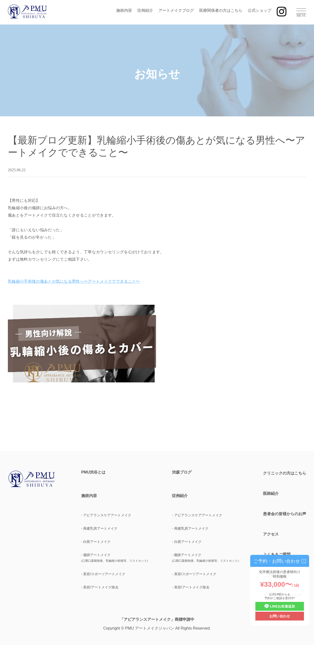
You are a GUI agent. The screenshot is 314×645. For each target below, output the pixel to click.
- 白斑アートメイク (96, 542)
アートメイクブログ (176, 10)
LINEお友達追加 (279, 606)
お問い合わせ (279, 616)
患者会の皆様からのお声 (284, 514)
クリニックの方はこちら (284, 473)
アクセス (271, 534)
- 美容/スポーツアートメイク (103, 574)
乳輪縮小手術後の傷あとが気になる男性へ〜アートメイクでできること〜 (74, 281)
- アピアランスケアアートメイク (106, 515)
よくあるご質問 (276, 554)
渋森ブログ (182, 472)
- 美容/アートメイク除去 (99, 587)
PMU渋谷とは (93, 472)
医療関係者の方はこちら (220, 10)
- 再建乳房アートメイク (99, 528)
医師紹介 (271, 493)
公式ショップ (259, 10)
